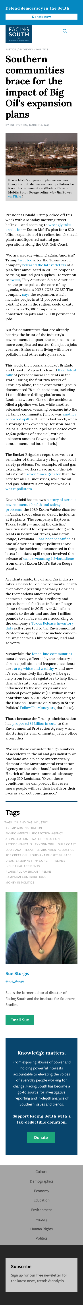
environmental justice (55, 850)
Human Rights (41, 1228)
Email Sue (19, 1020)
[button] (75, 31)
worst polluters (19, 489)
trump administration (24, 828)
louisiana (13, 850)
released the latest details (44, 265)
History (42, 1219)
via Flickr (14, 196)
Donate (41, 1137)
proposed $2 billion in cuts (34, 723)
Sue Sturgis (18, 124)
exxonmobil (45, 844)
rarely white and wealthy (33, 668)
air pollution (17, 839)
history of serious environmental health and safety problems (41, 504)
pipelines (58, 861)
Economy (26, 49)
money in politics (20, 882)
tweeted (25, 260)
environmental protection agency (34, 833)
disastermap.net (19, 861)
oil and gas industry (31, 822)
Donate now (41, 16)
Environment (41, 1209)
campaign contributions (26, 877)
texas (29, 850)
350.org (41, 861)
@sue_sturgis (15, 981)
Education (42, 1200)
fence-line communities (52, 653)
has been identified (55, 539)
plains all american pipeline (29, 871)
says (25, 294)
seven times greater (44, 474)
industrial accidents (23, 866)
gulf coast (67, 844)
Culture (41, 1171)
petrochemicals (19, 844)
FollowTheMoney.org (38, 707)
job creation (16, 855)
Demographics (41, 1181)
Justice (11, 49)
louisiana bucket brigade (50, 855)
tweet (15, 279)
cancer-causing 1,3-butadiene (48, 558)
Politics (42, 49)
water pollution (45, 839)
